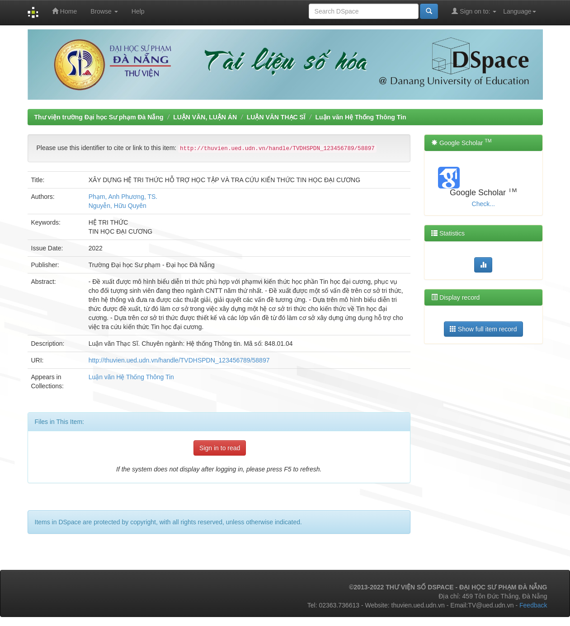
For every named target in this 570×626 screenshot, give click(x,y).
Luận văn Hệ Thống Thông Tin (360, 117)
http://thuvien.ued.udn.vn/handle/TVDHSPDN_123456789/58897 (179, 360)
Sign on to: (474, 11)
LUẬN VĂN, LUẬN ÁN (205, 117)
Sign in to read (219, 448)
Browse (104, 11)
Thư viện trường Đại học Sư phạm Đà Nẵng (99, 117)
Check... (483, 203)
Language (519, 11)
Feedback (533, 605)
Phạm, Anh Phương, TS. (123, 196)
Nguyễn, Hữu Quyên (117, 205)
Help (138, 11)
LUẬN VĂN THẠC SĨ (276, 117)
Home (64, 11)
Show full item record (483, 329)
